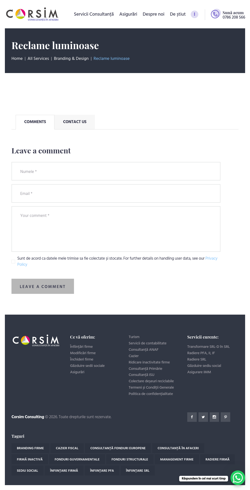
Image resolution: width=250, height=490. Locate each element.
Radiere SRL (196, 359)
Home (17, 59)
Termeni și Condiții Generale (151, 387)
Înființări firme (81, 347)
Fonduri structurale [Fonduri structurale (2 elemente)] (130, 459)
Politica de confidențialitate (151, 394)
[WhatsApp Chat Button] (237, 477)
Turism (134, 337)
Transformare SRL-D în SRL (208, 347)
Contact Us (74, 122)
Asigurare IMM (199, 372)
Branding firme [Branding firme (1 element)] (30, 448)
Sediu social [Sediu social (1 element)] (27, 471)
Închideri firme (81, 359)
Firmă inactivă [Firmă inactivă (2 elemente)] (30, 459)
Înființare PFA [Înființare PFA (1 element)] (102, 471)
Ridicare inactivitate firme (149, 362)
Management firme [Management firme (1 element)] (177, 459)
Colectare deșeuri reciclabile (151, 381)
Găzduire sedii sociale (87, 366)
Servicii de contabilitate (148, 343)
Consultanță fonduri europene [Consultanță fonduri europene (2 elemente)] (118, 448)
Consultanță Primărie (145, 369)
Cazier (134, 356)
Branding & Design (71, 59)
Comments (35, 122)
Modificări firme (83, 353)
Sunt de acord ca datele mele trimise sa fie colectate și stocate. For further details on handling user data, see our (117, 262)
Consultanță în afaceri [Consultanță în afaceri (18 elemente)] (178, 448)
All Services (38, 58)
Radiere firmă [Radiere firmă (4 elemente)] (218, 459)
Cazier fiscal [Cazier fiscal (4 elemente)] (67, 448)
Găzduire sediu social (204, 366)
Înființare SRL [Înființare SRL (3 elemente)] (137, 471)
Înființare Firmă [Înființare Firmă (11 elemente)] (64, 471)
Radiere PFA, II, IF (201, 353)
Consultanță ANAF (143, 350)
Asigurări (77, 372)
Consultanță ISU (141, 375)
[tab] (35, 122)
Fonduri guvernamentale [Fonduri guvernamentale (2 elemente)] (77, 459)
